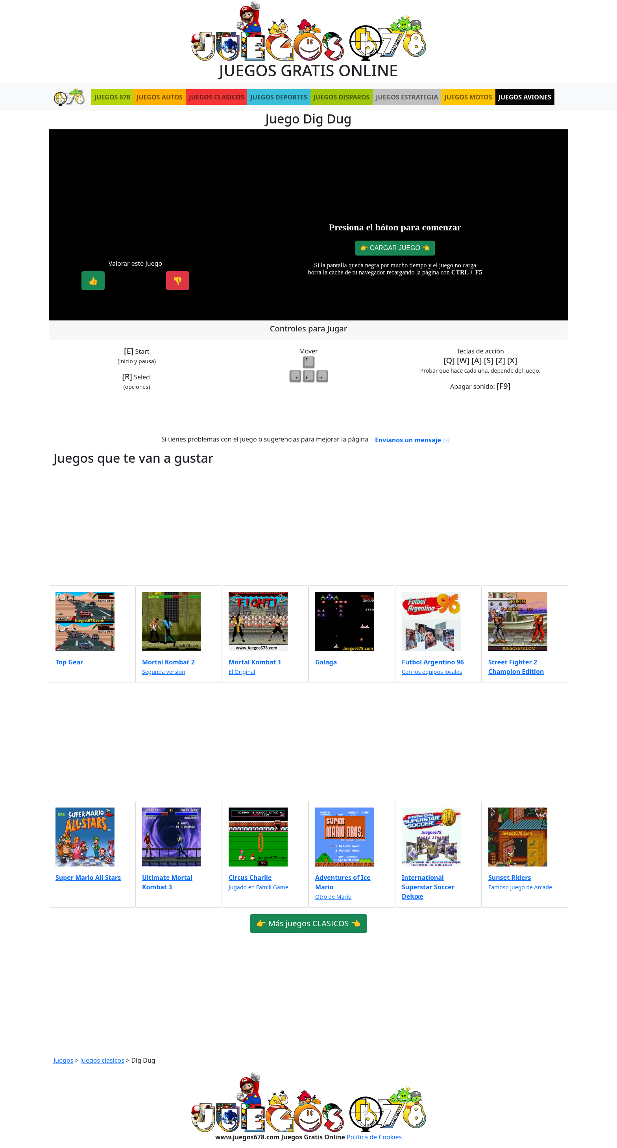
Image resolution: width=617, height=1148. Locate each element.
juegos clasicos (102, 1060)
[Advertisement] (135, 191)
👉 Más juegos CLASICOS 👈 (309, 923)
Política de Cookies (374, 1137)
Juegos (63, 1060)
